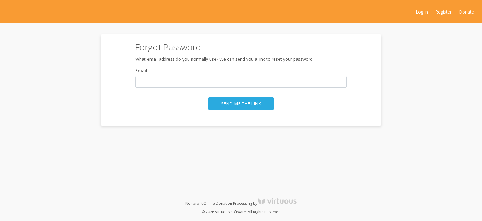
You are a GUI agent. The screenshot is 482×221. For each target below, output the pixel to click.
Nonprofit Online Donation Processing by (241, 203)
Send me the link (241, 104)
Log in (422, 12)
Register (443, 12)
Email (141, 70)
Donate (466, 12)
